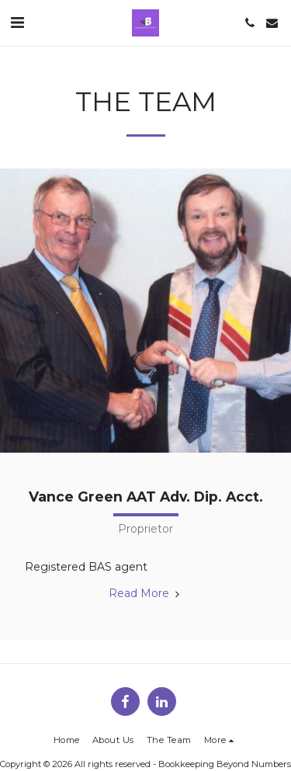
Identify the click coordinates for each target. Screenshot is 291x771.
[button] (17, 22)
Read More (146, 593)
